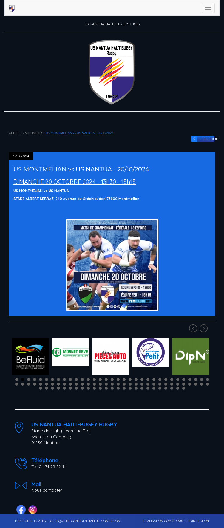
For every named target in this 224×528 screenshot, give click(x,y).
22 (141, 379)
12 (82, 379)
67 (40, 388)
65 (201, 384)
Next (204, 329)
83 (136, 388)
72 (70, 388)
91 (183, 388)
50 (112, 384)
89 (171, 388)
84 (141, 388)
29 (183, 379)
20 (130, 379)
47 (94, 384)
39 (46, 384)
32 (201, 379)
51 (118, 384)
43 (70, 384)
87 (159, 388)
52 (124, 384)
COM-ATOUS (173, 521)
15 (100, 379)
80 (118, 388)
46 (88, 384)
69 (52, 388)
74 (82, 388)
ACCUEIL (15, 133)
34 (16, 384)
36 (28, 384)
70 (58, 388)
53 (130, 384)
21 (136, 379)
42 (64, 384)
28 (177, 379)
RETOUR (208, 139)
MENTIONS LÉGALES (30, 521)
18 (118, 379)
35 (22, 384)
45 (82, 384)
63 (189, 384)
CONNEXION (110, 521)
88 (165, 388)
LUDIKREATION (197, 521)
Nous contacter (46, 490)
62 (183, 384)
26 (165, 379)
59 (165, 384)
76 (94, 388)
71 (64, 388)
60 (171, 384)
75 (88, 388)
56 (147, 384)
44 (76, 384)
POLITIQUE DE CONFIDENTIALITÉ (73, 521)
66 (207, 384)
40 (52, 384)
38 (40, 384)
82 (130, 388)
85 (147, 388)
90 (177, 388)
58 (159, 384)
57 (153, 384)
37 (34, 384)
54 (136, 384)
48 (100, 384)
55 (141, 384)
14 (94, 379)
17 (112, 379)
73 (76, 388)
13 (88, 379)
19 (124, 379)
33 (207, 379)
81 (124, 388)
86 (153, 388)
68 (46, 388)
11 (76, 379)
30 (189, 379)
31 (195, 379)
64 (195, 384)
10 (70, 379)
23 (147, 379)
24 (153, 379)
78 (106, 388)
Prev (194, 329)
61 (177, 384)
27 (171, 379)
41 (58, 384)
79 (112, 388)
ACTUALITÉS (34, 133)
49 (106, 384)
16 (106, 379)
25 (159, 379)
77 (100, 388)
